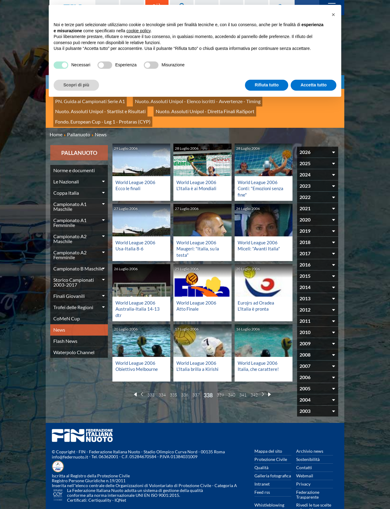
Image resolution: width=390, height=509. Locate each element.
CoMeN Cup (66, 301)
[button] (333, 14)
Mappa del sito (268, 434)
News (59, 313)
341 (242, 376)
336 (184, 376)
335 (173, 376)
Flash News (65, 324)
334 (162, 376)
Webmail (304, 458)
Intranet (262, 466)
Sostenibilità (308, 442)
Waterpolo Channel (73, 335)
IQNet (120, 483)
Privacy (303, 466)
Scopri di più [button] (76, 84)
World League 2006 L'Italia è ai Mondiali (197, 168)
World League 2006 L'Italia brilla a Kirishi (198, 348)
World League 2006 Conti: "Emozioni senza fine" (262, 171)
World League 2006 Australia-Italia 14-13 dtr (138, 291)
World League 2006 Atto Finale (197, 288)
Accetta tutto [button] (313, 84)
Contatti (304, 450)
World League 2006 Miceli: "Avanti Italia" (259, 228)
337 (196, 376)
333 (150, 376)
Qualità (261, 450)
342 (254, 376)
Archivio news (309, 434)
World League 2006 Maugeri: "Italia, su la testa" (198, 231)
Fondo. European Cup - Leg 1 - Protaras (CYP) (192, 106)
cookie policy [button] (138, 30)
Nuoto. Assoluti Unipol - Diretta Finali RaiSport (98, 106)
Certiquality (99, 483)
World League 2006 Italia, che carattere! (258, 348)
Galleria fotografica (272, 458)
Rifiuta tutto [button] (267, 84)
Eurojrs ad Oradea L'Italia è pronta (257, 288)
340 (231, 376)
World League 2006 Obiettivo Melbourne (137, 348)
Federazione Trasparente (307, 477)
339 (220, 376)
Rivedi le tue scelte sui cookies (313, 490)
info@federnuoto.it (70, 440)
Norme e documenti (74, 153)
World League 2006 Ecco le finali (136, 168)
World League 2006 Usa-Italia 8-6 (136, 228)
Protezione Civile (270, 442)
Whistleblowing (269, 487)
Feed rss (262, 475)
